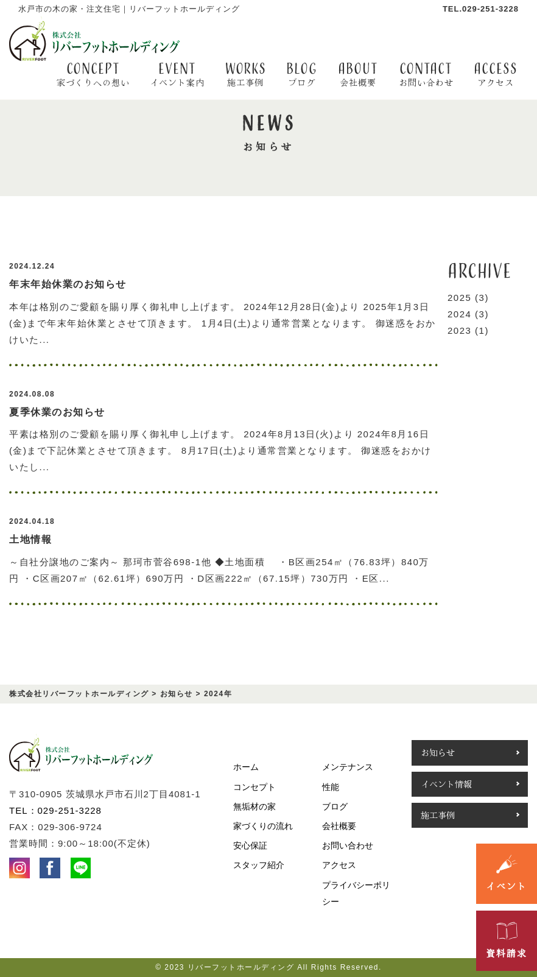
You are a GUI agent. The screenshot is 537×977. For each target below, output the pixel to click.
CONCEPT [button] (93, 74)
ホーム (246, 767)
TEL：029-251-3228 (55, 810)
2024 (459, 314)
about (358, 74)
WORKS (245, 74)
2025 (459, 297)
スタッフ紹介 (258, 865)
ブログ (335, 806)
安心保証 (250, 845)
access (496, 74)
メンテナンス (347, 767)
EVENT (177, 74)
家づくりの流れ (263, 826)
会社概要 (339, 826)
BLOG (301, 74)
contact (426, 74)
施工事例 (438, 815)
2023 (459, 330)
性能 (330, 787)
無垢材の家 (254, 806)
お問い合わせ (347, 845)
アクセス (339, 865)
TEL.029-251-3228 (481, 8)
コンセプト (254, 787)
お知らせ (438, 752)
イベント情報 (446, 784)
